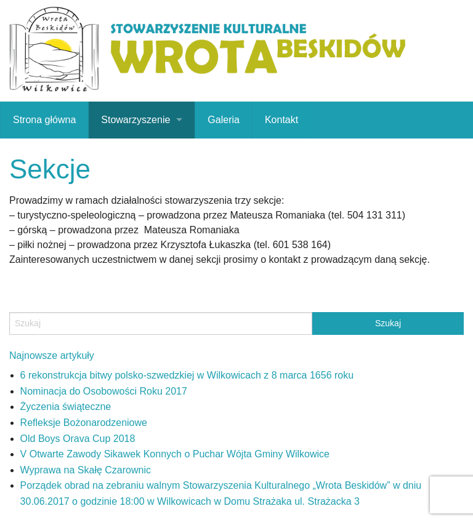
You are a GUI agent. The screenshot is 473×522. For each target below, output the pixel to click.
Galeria (224, 119)
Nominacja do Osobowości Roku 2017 (103, 391)
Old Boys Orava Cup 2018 (77, 438)
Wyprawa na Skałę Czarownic (85, 470)
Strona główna (44, 119)
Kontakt (281, 119)
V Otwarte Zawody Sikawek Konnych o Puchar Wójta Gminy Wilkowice (174, 454)
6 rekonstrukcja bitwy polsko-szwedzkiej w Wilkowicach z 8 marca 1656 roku (187, 375)
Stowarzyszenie (135, 119)
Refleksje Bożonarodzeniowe (83, 422)
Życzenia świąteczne (65, 406)
